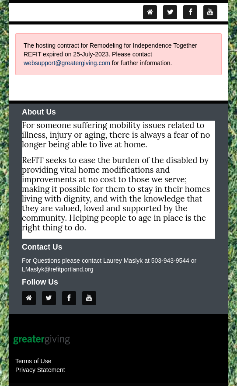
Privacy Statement (40, 369)
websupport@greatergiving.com (67, 62)
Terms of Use (33, 361)
